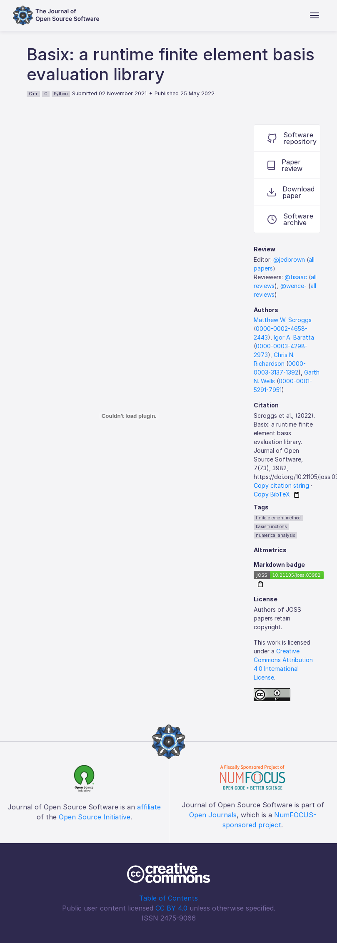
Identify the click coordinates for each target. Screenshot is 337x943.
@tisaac (296, 276)
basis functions (271, 526)
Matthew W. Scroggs (283, 319)
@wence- (293, 285)
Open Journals (213, 815)
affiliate (149, 807)
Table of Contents (168, 898)
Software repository (292, 138)
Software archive (290, 219)
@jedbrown (289, 259)
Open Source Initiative (94, 817)
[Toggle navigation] (314, 15)
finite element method (278, 517)
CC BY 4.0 (171, 908)
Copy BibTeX (272, 494)
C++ (33, 93)
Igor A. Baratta (294, 337)
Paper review (284, 165)
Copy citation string (281, 485)
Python (61, 93)
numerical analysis (275, 535)
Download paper (291, 192)
